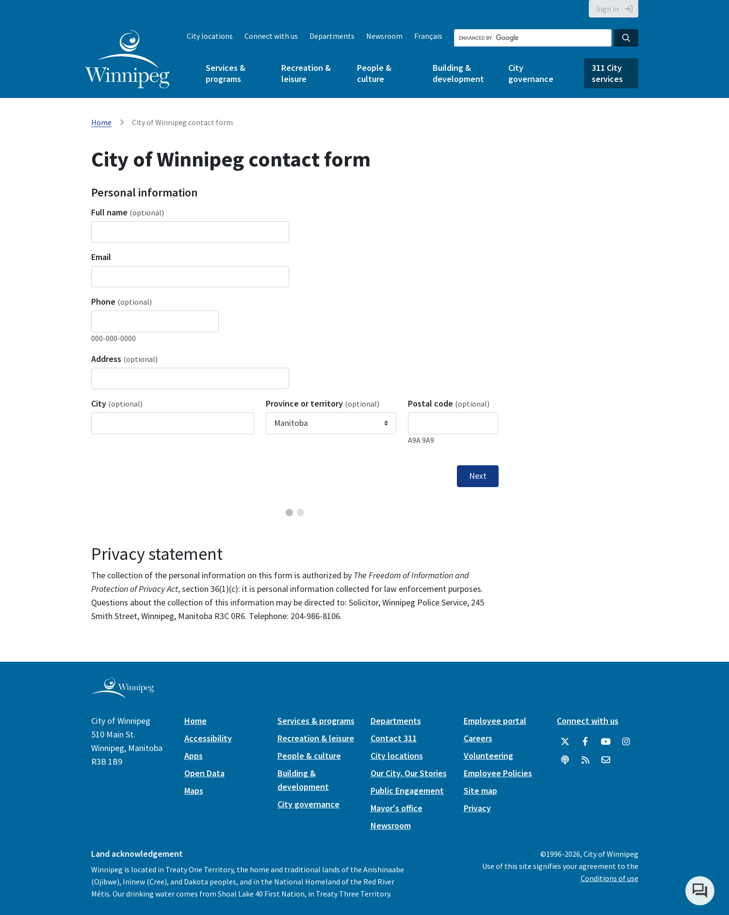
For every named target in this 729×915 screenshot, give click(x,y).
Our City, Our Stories (409, 773)
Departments (332, 36)
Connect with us (271, 36)
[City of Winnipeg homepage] (122, 694)
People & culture (374, 73)
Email (101, 256)
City (117, 403)
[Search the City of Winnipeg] (533, 38)
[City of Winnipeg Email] (606, 760)
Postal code (448, 403)
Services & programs (225, 73)
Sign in (608, 9)
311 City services (607, 73)
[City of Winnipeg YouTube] (606, 742)
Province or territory (322, 403)
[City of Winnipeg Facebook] (585, 742)
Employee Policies (498, 773)
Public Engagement (407, 790)
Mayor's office (396, 808)
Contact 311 (394, 738)
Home (101, 122)
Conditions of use (609, 878)
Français (428, 36)
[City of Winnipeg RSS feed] (585, 760)
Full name (127, 212)
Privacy (477, 808)
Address (124, 358)
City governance (530, 73)
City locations (210, 36)
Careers (478, 738)
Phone (121, 301)
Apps (193, 755)
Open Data (204, 773)
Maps (193, 790)
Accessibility (208, 738)
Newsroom (384, 36)
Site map (480, 790)
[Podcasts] (565, 760)
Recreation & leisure (306, 73)
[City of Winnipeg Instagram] (626, 742)
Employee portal (495, 720)
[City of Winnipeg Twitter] (565, 742)
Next (477, 476)
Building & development (458, 73)
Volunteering (488, 755)
